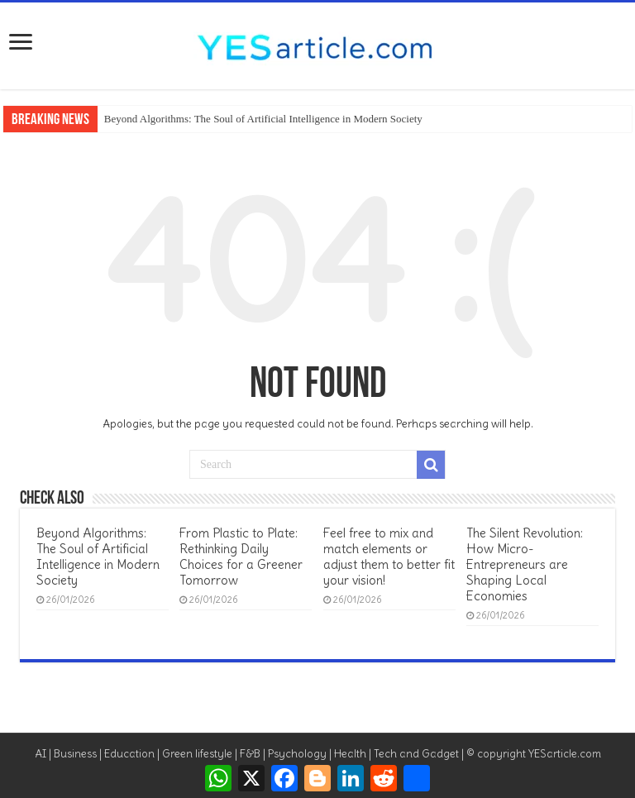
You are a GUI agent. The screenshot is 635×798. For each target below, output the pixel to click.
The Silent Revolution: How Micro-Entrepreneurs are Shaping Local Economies (524, 564)
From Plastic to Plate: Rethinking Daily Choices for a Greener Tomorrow (241, 556)
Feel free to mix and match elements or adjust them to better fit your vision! (389, 556)
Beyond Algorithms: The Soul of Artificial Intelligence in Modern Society (263, 118)
